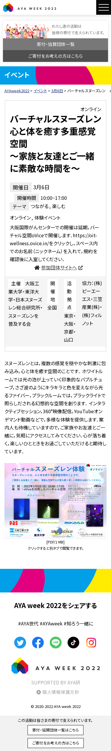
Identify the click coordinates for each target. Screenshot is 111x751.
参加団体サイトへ (59, 267)
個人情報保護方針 (60, 692)
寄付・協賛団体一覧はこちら (55, 730)
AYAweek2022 (29, 6)
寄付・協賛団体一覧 (56, 44)
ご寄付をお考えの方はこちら (55, 56)
